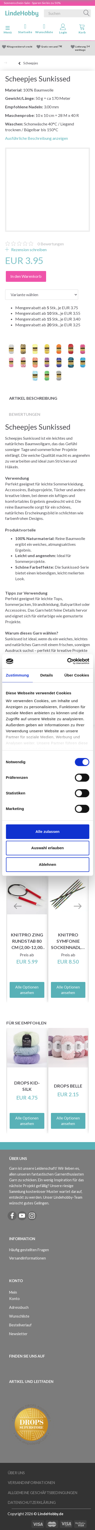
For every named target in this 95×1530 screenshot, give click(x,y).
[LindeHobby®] (22, 12)
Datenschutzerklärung (32, 1502)
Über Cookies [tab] (76, 675)
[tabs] (82, 30)
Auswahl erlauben (47, 848)
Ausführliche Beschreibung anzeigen (36, 138)
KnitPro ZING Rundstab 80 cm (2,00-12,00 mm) (27, 941)
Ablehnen (47, 864)
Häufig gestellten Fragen (29, 1250)
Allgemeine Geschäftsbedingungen (42, 1493)
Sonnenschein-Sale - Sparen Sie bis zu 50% (32, 3)
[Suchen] (87, 13)
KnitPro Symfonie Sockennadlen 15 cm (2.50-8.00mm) (68, 941)
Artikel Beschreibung (33, 398)
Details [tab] (46, 675)
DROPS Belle (68, 1086)
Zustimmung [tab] (17, 675)
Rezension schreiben (28, 249)
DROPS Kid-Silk (27, 1086)
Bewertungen (50, 243)
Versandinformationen (27, 1258)
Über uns (16, 1473)
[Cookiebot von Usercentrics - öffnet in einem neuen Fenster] (67, 661)
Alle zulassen (47, 831)
